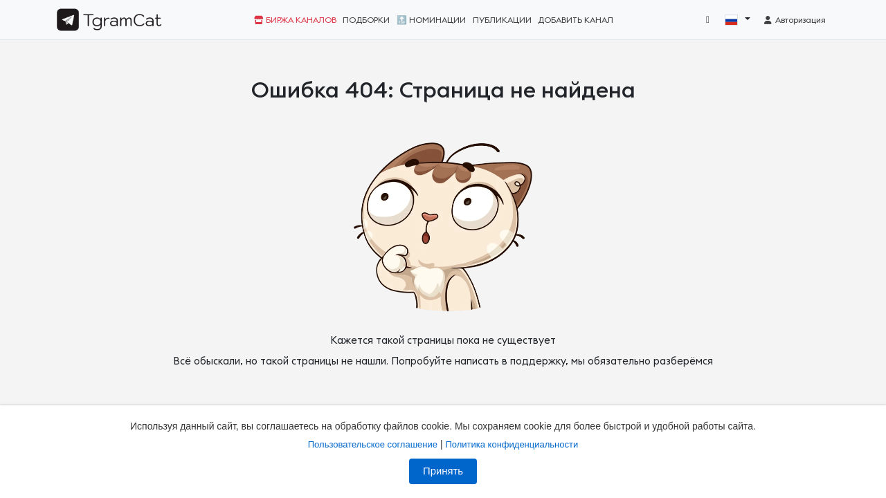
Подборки (366, 20)
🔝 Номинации (431, 20)
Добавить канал (575, 20)
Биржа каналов (295, 20)
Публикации (502, 20)
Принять (443, 471)
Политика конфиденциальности (511, 444)
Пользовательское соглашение (372, 444)
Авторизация (794, 20)
